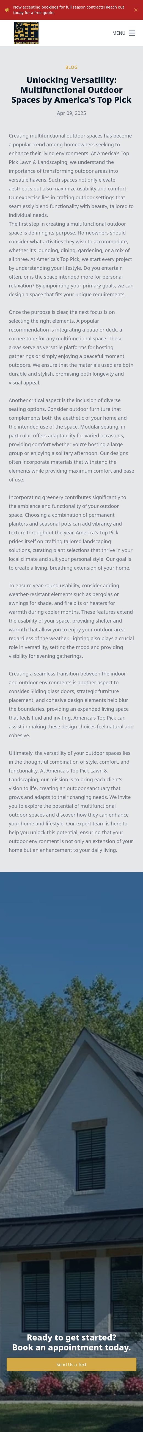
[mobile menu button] (132, 33)
